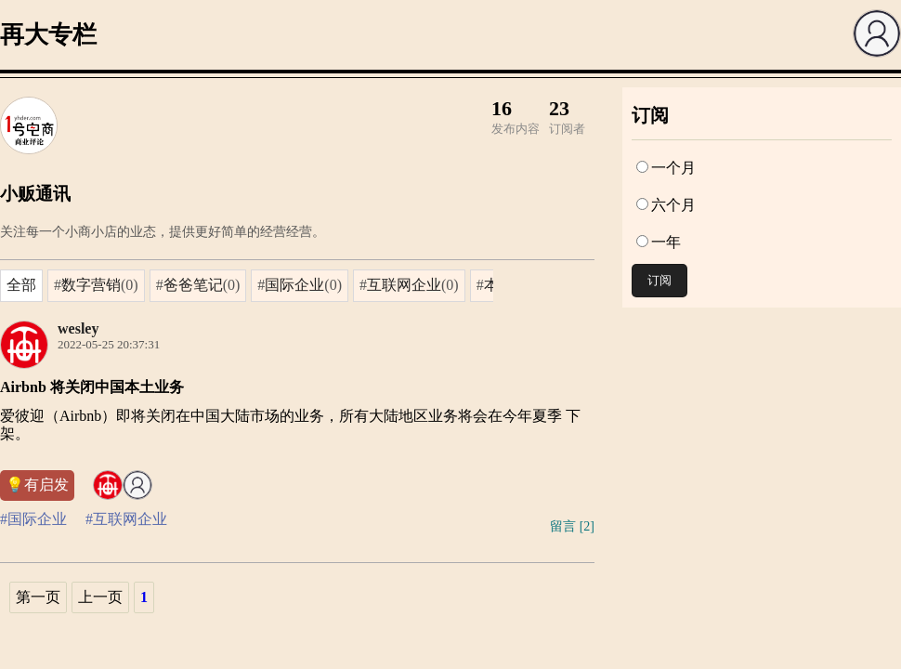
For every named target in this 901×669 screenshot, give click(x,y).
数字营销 (91, 285)
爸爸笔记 (193, 285)
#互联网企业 (126, 519)
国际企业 (294, 285)
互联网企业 (404, 285)
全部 (21, 285)
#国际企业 (33, 519)
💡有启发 (37, 484)
